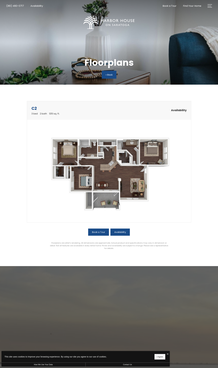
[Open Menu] (210, 5)
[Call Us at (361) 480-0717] (15, 6)
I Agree (96, 356)
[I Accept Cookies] (104, 353)
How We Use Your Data (27, 365)
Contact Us (79, 365)
